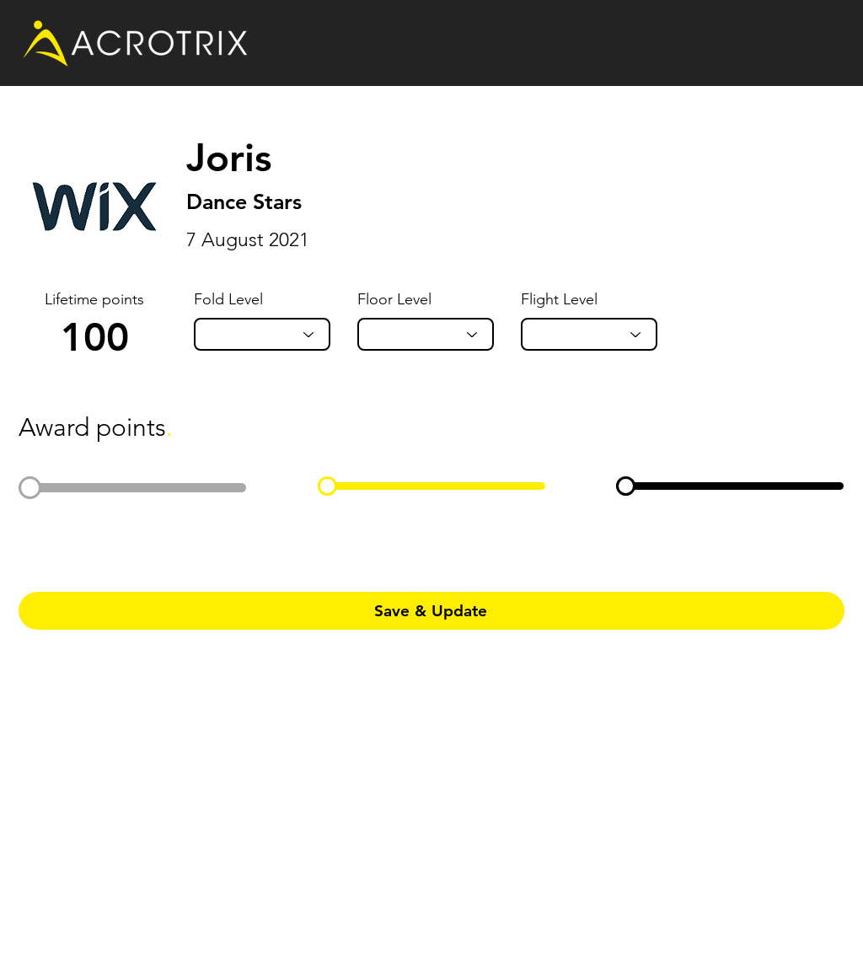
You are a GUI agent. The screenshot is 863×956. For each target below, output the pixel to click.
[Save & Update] (431, 611)
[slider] (30, 487)
